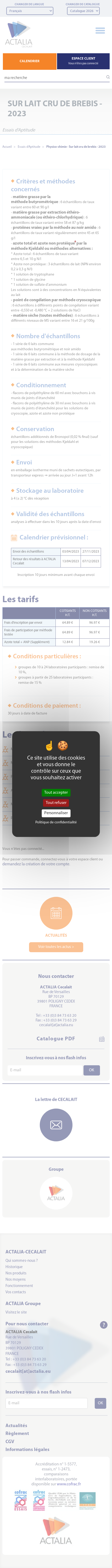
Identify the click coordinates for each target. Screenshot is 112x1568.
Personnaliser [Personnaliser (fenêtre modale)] (56, 813)
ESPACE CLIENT (83, 61)
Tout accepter (56, 793)
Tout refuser (56, 803)
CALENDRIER (30, 61)
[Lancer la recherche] (106, 77)
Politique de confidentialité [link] (56, 822)
